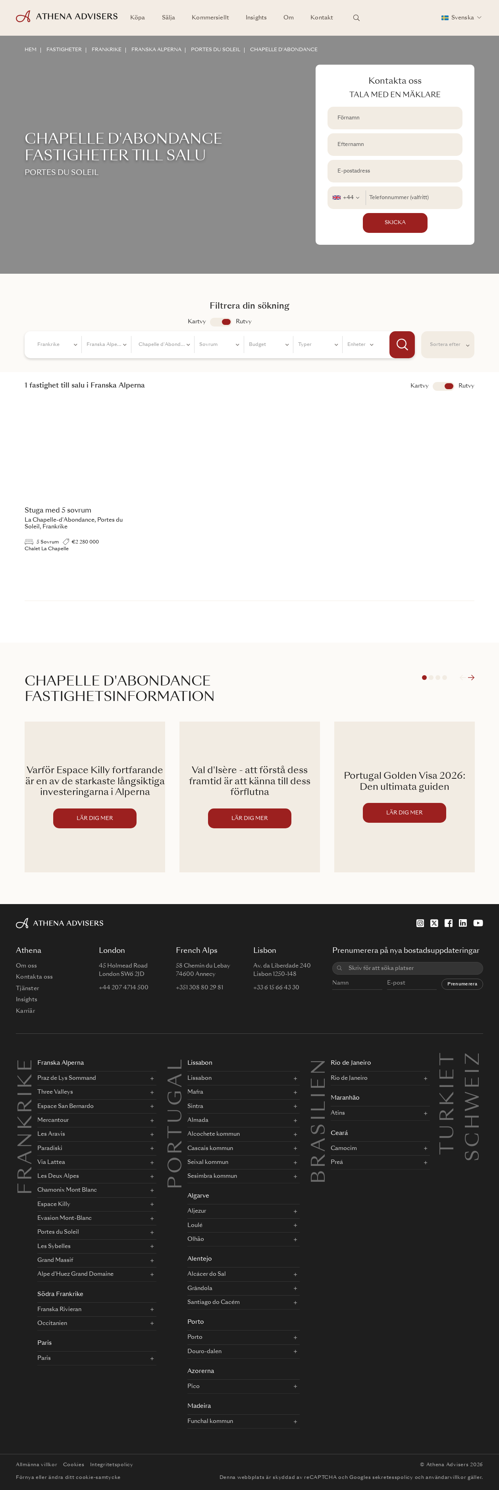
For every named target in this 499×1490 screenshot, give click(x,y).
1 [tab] (424, 677)
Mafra (195, 1092)
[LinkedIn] (463, 923)
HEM (31, 50)
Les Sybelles (54, 1246)
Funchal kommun (210, 1421)
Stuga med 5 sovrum (58, 510)
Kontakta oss (34, 977)
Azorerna (200, 1372)
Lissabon (199, 1063)
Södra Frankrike (60, 1295)
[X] (434, 923)
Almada (197, 1120)
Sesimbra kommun (212, 1176)
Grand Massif (55, 1260)
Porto (195, 1322)
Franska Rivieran (59, 1309)
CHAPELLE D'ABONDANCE (284, 50)
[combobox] (347, 198)
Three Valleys (55, 1092)
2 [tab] (431, 677)
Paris (44, 1343)
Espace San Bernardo (65, 1106)
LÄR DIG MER (95, 818)
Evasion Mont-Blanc (64, 1218)
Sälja (168, 18)
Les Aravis (51, 1134)
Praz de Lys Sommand (66, 1078)
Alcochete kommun (213, 1134)
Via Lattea (51, 1162)
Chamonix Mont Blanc (67, 1190)
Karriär (25, 1011)
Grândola (199, 1288)
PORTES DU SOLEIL (216, 50)
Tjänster (27, 988)
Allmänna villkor (37, 1465)
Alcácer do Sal (206, 1274)
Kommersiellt (210, 18)
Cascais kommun (210, 1148)
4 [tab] (444, 677)
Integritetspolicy (111, 1465)
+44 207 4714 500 (123, 988)
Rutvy (244, 321)
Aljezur (196, 1211)
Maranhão (345, 1098)
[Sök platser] (356, 18)
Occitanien (52, 1323)
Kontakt (321, 18)
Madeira (199, 1406)
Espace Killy (53, 1204)
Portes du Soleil (58, 1232)
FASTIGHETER (64, 50)
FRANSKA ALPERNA (156, 50)
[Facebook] (449, 923)
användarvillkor (446, 1477)
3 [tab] (437, 677)
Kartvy (197, 321)
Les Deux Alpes (58, 1176)
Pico (193, 1386)
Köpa (137, 18)
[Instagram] (420, 923)
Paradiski (49, 1148)
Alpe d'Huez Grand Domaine (75, 1274)
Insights (256, 18)
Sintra (195, 1106)
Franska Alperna (60, 1063)
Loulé (194, 1225)
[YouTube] (478, 923)
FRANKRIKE (106, 50)
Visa (444, 386)
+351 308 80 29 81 (199, 988)
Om (288, 18)
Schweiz (474, 1059)
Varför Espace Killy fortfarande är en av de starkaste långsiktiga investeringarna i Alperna (95, 781)
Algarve (198, 1196)
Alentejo (199, 1259)
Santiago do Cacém (213, 1302)
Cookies (74, 1465)
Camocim (344, 1148)
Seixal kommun (207, 1162)
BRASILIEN (320, 1120)
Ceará (339, 1134)
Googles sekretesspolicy (381, 1477)
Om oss (26, 966)
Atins (338, 1113)
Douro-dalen (204, 1351)
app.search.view (221, 322)
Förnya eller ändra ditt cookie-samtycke (68, 1477)
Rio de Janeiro (351, 1063)
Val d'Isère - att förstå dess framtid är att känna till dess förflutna (249, 781)
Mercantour (53, 1120)
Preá (337, 1162)
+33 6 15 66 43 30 (276, 988)
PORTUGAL (177, 1123)
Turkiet (448, 1059)
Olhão (195, 1239)
